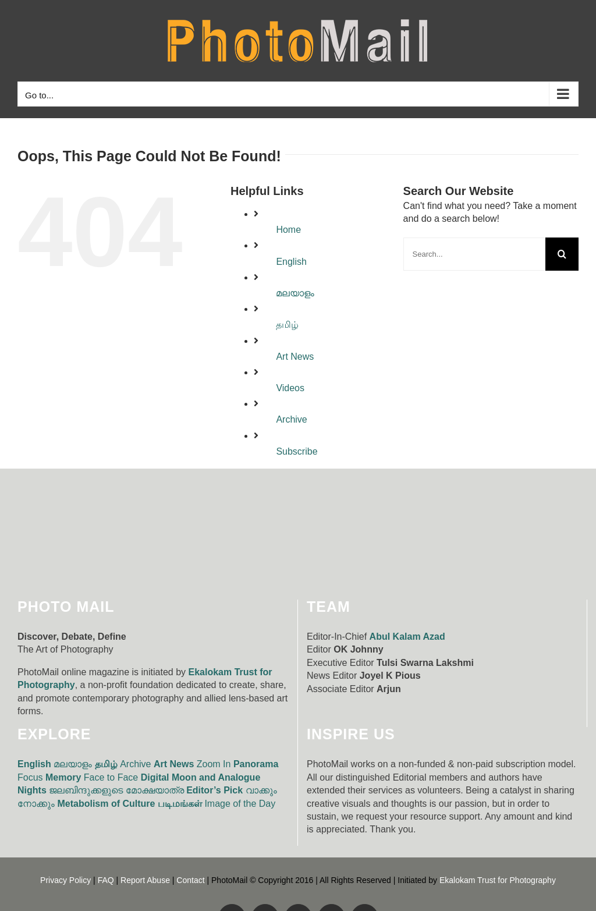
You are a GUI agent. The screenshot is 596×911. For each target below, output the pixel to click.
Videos (290, 388)
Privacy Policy (65, 880)
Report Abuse (145, 880)
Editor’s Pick (214, 790)
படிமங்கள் (180, 804)
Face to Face (111, 777)
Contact (190, 880)
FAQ (106, 880)
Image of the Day (239, 804)
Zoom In (214, 764)
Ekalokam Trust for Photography (497, 880)
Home (288, 230)
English (291, 262)
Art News (295, 356)
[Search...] (474, 254)
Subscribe (296, 451)
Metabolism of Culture (106, 804)
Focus (30, 777)
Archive (291, 419)
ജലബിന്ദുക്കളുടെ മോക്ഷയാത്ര (116, 790)
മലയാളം (295, 293)
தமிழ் (287, 324)
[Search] (562, 254)
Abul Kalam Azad (407, 636)
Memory (63, 777)
